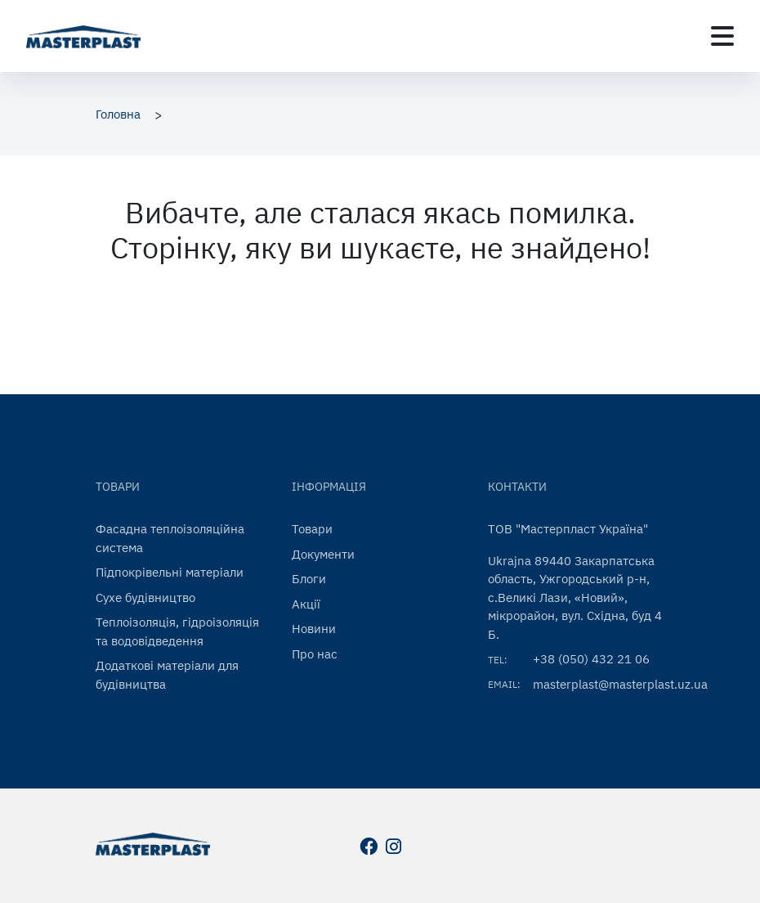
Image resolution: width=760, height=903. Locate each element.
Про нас (315, 654)
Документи (323, 554)
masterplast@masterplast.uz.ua (620, 684)
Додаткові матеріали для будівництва (167, 675)
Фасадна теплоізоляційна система (170, 538)
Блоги (309, 578)
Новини (314, 628)
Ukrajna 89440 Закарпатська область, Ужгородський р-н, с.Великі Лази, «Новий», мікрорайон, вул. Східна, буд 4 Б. (575, 597)
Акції (306, 604)
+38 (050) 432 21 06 (591, 659)
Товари (312, 529)
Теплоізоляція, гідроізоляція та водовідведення (177, 631)
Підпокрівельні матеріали (170, 572)
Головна (118, 114)
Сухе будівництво (145, 597)
